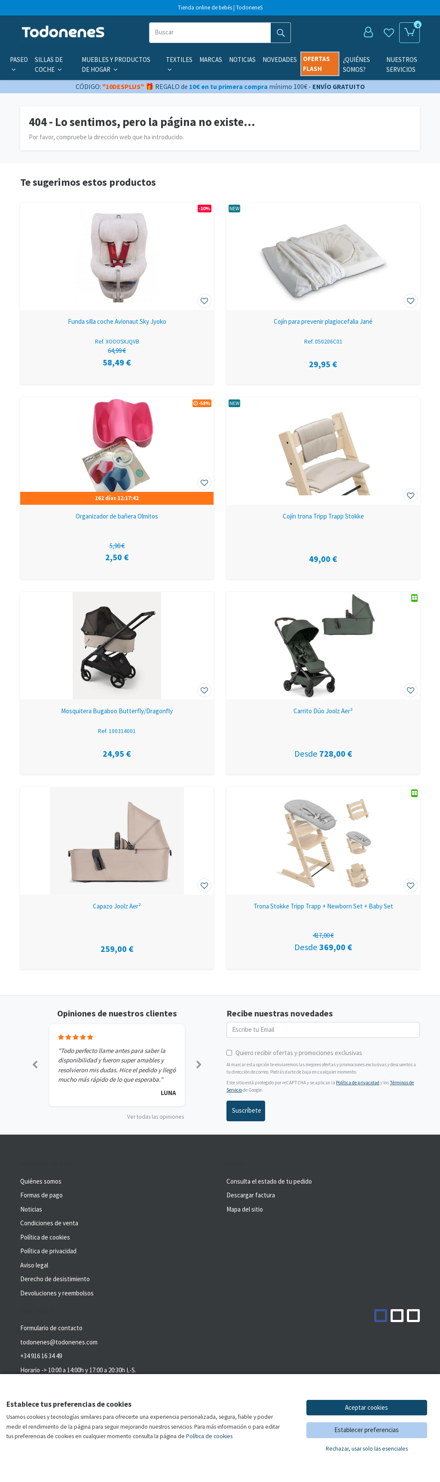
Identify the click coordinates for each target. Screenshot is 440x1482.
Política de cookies (45, 1237)
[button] (34, 1065)
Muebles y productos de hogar (116, 64)
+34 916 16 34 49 (41, 1356)
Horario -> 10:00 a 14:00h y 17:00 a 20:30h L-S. (78, 1370)
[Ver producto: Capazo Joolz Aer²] (117, 841)
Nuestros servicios (401, 64)
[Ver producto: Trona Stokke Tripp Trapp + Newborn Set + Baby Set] (323, 841)
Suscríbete (246, 1110)
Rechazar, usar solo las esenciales (367, 1448)
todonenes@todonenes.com (59, 1342)
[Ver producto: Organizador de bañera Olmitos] (117, 451)
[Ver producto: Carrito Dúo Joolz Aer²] (323, 646)
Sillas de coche (49, 64)
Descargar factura (250, 1195)
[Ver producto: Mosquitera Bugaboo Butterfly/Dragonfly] (117, 646)
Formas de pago (41, 1195)
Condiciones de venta (49, 1223)
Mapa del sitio (244, 1209)
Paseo (19, 64)
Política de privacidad (357, 1083)
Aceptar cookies (366, 1407)
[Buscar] (210, 32)
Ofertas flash (316, 64)
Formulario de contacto (51, 1328)
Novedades (280, 59)
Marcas (210, 59)
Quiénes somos (40, 1181)
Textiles (179, 64)
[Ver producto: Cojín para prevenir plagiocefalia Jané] (323, 256)
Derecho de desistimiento (55, 1279)
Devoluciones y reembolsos (57, 1293)
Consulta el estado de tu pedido (269, 1181)
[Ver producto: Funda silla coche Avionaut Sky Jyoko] (117, 256)
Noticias (242, 59)
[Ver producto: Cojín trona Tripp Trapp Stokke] (323, 451)
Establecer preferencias (366, 1430)
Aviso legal (34, 1265)
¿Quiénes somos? (356, 64)
